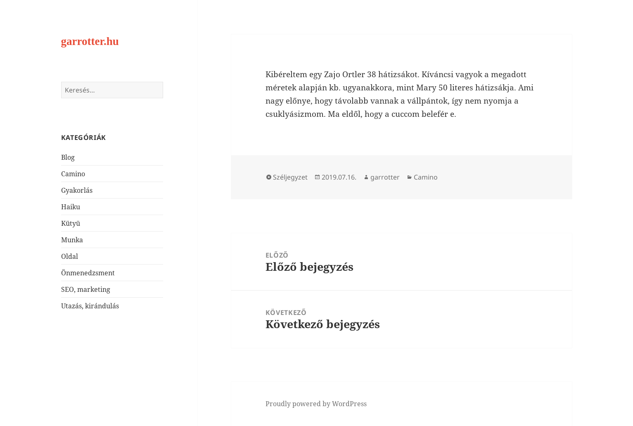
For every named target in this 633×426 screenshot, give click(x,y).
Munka (72, 239)
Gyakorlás (76, 190)
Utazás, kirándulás (90, 305)
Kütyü (70, 223)
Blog (68, 157)
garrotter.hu (90, 41)
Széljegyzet (290, 177)
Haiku (70, 206)
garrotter (385, 177)
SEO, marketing (85, 289)
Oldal (69, 256)
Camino (73, 173)
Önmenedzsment (88, 272)
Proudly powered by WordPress (316, 403)
